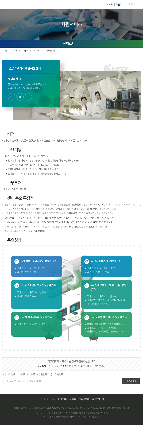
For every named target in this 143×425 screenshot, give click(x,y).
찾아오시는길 (98, 399)
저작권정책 (84, 399)
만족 (23, 374)
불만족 (44, 374)
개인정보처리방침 (47, 399)
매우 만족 (11, 374)
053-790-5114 (124, 408)
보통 (33, 374)
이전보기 (11, 97)
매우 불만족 (58, 374)
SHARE (139, 43)
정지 (20, 97)
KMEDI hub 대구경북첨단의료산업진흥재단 (13, 4)
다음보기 (28, 97)
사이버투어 (112, 4)
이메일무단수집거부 (67, 399)
